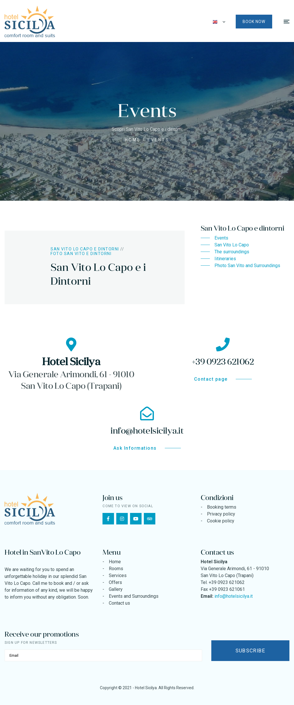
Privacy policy (221, 514)
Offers (115, 582)
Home (133, 139)
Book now (254, 21)
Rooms (116, 568)
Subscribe (250, 650)
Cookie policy (220, 521)
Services (118, 575)
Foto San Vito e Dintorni (81, 253)
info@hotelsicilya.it (233, 596)
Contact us (119, 603)
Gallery (116, 589)
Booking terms (221, 507)
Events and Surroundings (133, 596)
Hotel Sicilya (146, 687)
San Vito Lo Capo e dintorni (85, 249)
